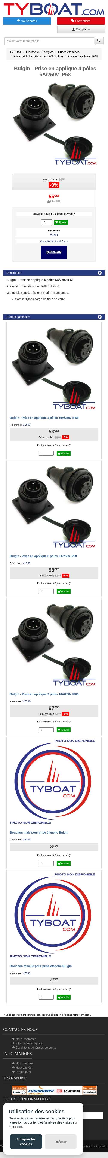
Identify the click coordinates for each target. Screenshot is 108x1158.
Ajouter (61, 222)
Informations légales (29, 1043)
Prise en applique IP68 (83, 56)
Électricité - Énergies (39, 52)
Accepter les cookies (26, 1141)
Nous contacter (26, 1039)
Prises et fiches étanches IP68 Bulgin (38, 56)
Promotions (80, 21)
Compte (81, 29)
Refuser (61, 1141)
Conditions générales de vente (36, 1047)
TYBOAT (15, 52)
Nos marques (24, 1063)
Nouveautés (27, 21)
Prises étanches (69, 52)
